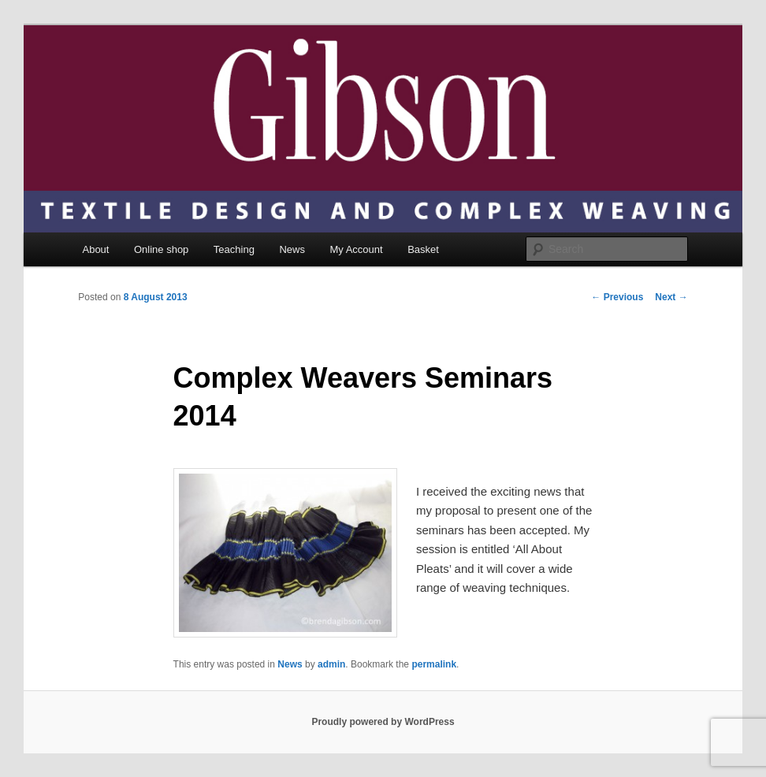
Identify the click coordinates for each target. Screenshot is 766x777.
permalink (433, 664)
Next (671, 297)
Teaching (234, 249)
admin (331, 664)
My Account (355, 249)
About (95, 249)
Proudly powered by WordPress (382, 721)
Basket (423, 249)
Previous (617, 297)
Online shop (161, 249)
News (292, 249)
